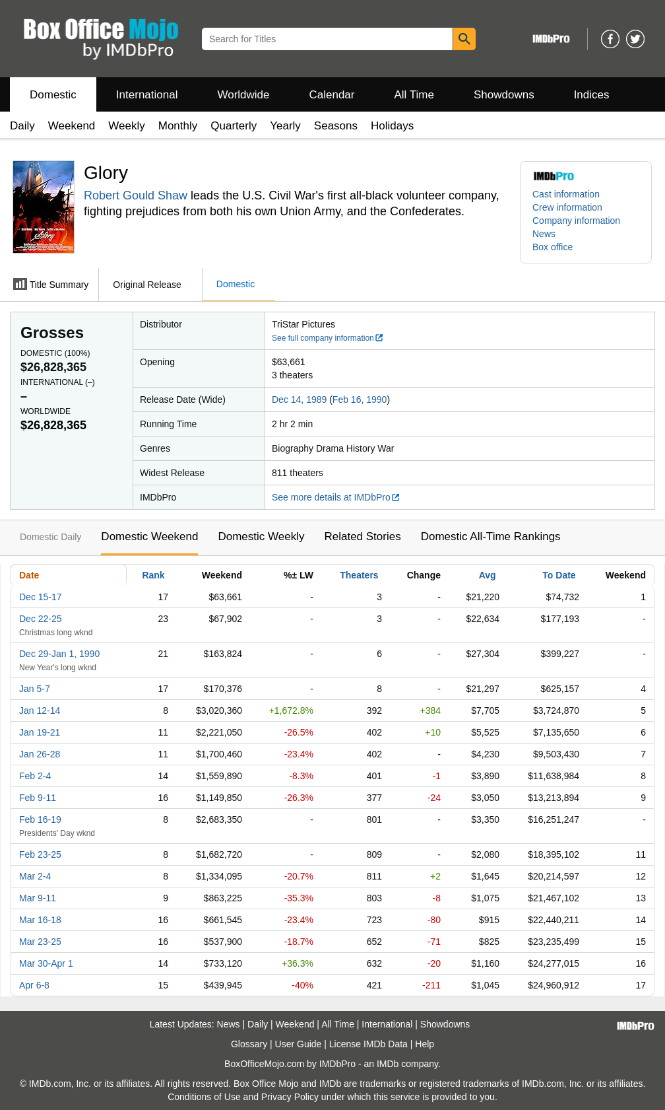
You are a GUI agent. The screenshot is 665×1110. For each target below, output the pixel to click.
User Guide (298, 1044)
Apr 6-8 (34, 985)
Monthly (178, 126)
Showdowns (504, 94)
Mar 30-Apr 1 (46, 963)
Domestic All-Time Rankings (491, 536)
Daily (22, 126)
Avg (487, 575)
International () (57, 382)
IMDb (387, 1063)
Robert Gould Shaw (135, 195)
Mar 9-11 (37, 898)
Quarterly (233, 126)
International (147, 94)
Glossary (249, 1044)
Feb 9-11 (37, 797)
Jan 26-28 (39, 754)
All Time (414, 94)
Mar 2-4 (35, 876)
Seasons (336, 126)
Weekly (126, 126)
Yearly (285, 126)
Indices (592, 94)
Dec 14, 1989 (299, 399)
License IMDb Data (368, 1044)
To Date (558, 575)
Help (424, 1044)
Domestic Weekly (261, 536)
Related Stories (362, 536)
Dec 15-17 (40, 597)
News (543, 233)
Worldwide (243, 94)
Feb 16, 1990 (359, 399)
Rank (153, 575)
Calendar (332, 94)
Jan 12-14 (39, 710)
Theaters (359, 575)
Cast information (566, 194)
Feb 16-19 (40, 819)
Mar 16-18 (40, 920)
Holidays (392, 126)
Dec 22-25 (40, 618)
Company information (576, 220)
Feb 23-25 (40, 854)
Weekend (72, 126)
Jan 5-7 (34, 688)
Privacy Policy (290, 1097)
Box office (552, 247)
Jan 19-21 (39, 732)
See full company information (328, 338)
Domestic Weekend (149, 536)
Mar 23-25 (40, 941)
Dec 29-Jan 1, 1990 (59, 653)
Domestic (53, 94)
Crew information (567, 207)
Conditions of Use (204, 1097)
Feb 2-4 (35, 776)
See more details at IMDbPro (336, 497)
